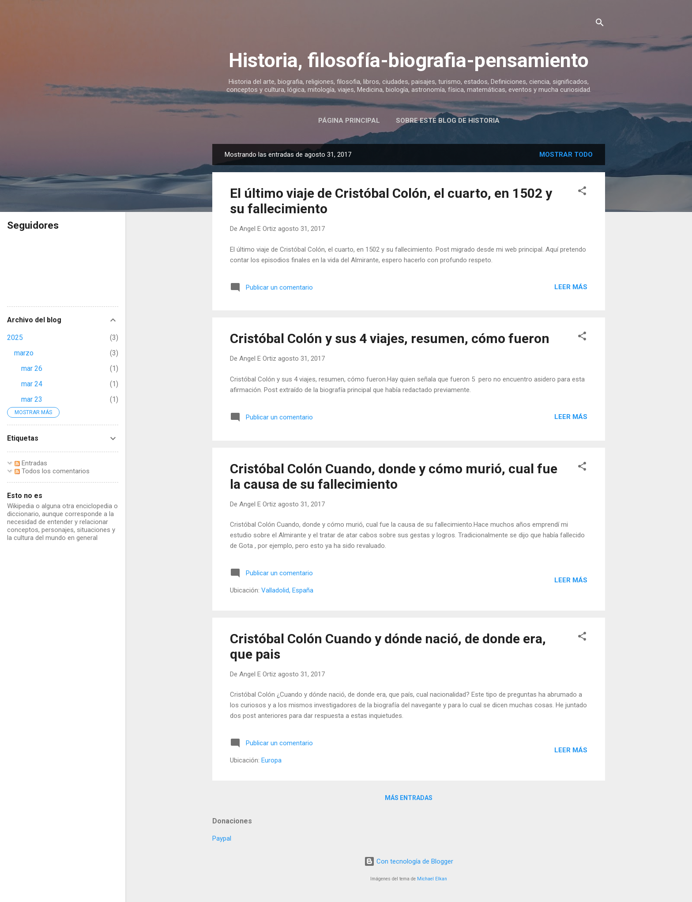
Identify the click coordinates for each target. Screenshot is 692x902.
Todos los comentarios (52, 471)
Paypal (221, 838)
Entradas (31, 463)
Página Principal (349, 121)
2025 (15, 337)
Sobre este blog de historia (448, 121)
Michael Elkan (432, 879)
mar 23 (31, 399)
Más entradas (408, 797)
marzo (24, 353)
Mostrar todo (566, 155)
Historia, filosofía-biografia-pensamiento (409, 60)
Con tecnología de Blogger (408, 861)
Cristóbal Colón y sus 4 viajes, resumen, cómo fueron (389, 338)
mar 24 (31, 384)
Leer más (570, 287)
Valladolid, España (287, 590)
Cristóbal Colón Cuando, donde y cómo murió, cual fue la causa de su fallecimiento (393, 476)
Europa (271, 760)
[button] (582, 192)
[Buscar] (599, 24)
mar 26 (31, 368)
